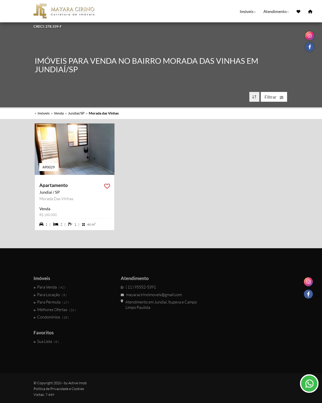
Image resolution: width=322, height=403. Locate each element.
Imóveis (44, 113)
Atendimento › (276, 11)
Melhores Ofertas (55, 309)
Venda (59, 113)
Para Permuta (51, 301)
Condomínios (51, 316)
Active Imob (77, 383)
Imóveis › (248, 11)
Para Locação (50, 294)
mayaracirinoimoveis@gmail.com (151, 294)
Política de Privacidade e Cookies (59, 388)
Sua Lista (46, 341)
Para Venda (49, 286)
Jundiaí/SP (76, 113)
